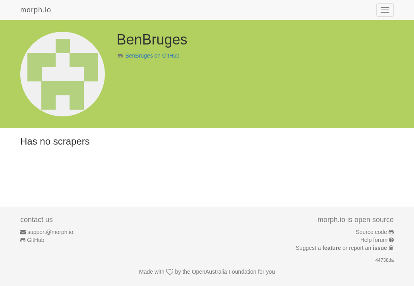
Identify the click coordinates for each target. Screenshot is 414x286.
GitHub (35, 240)
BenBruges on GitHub (152, 55)
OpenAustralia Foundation (224, 272)
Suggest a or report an (342, 248)
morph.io (35, 10)
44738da (384, 260)
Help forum (373, 240)
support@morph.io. (51, 232)
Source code (371, 232)
